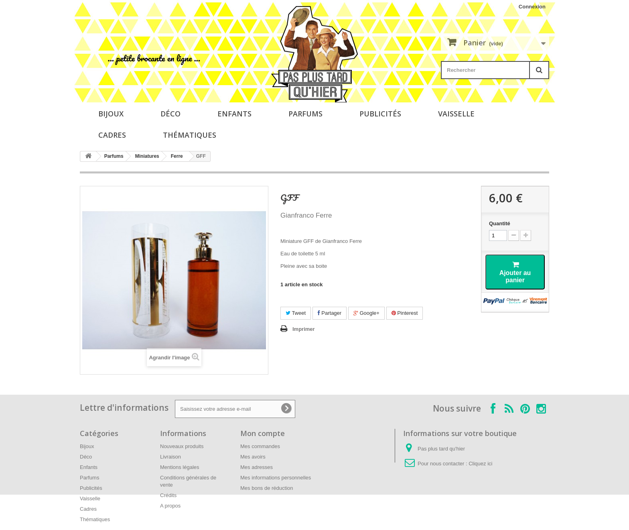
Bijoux (111, 113)
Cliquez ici (480, 464)
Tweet (296, 313)
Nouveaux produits (181, 446)
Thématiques (189, 135)
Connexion (532, 7)
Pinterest (405, 313)
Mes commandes (260, 446)
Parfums (305, 113)
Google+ (366, 313)
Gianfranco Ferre (306, 215)
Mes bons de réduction (266, 488)
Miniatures (147, 156)
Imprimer (303, 329)
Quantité (499, 223)
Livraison (170, 457)
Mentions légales (179, 467)
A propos (170, 506)
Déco (170, 113)
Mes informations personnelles (275, 478)
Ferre (177, 156)
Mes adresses (256, 467)
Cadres (112, 135)
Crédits (168, 495)
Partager (329, 313)
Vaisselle (456, 113)
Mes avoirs (253, 457)
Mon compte (262, 433)
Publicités (380, 113)
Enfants (234, 113)
